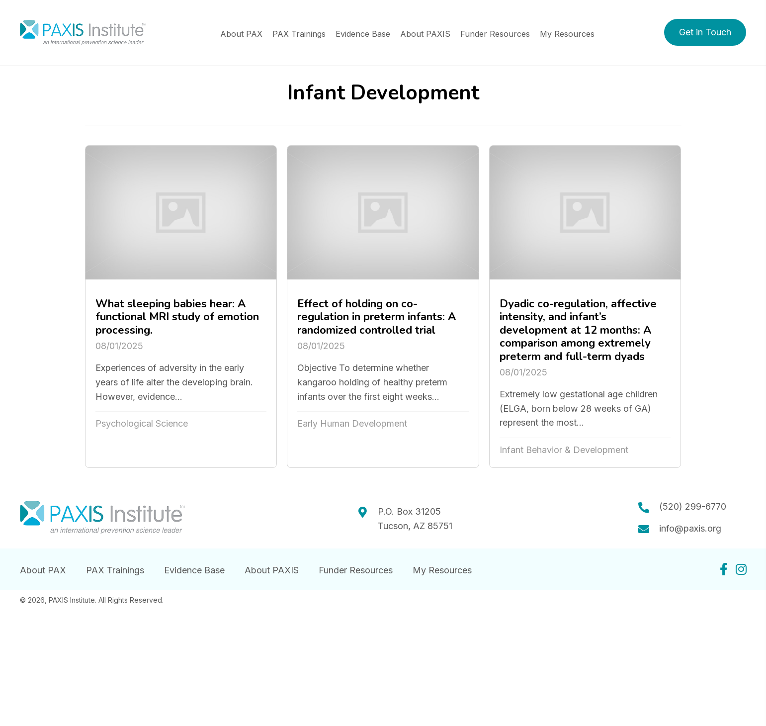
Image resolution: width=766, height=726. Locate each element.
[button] (705, 32)
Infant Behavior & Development (564, 450)
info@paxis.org (690, 528)
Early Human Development (352, 423)
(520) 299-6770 (692, 506)
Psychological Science (141, 423)
